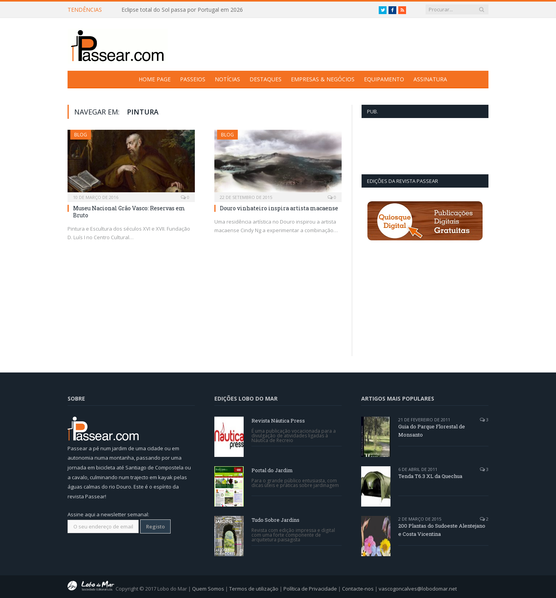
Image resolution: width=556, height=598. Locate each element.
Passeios (192, 79)
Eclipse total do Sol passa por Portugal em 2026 (182, 9)
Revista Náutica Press (278, 420)
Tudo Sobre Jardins (275, 519)
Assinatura (430, 79)
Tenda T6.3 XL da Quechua (430, 476)
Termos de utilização (253, 588)
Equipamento (384, 79)
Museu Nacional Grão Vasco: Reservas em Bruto (129, 211)
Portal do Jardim (272, 470)
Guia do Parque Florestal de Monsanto (431, 430)
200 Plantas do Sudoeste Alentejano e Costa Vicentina (441, 529)
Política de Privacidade (310, 588)
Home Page (155, 79)
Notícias (227, 79)
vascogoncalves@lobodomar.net (418, 588)
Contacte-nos (358, 588)
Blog (80, 134)
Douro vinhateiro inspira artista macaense (279, 208)
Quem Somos (208, 588)
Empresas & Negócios (323, 79)
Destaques (265, 79)
